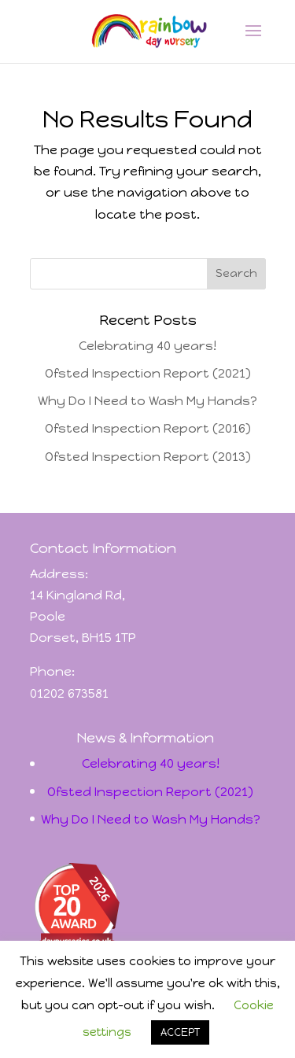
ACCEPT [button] (180, 1032)
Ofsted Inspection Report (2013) (148, 456)
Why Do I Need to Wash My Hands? (147, 400)
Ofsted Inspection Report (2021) (148, 373)
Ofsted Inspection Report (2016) (148, 428)
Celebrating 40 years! (147, 345)
